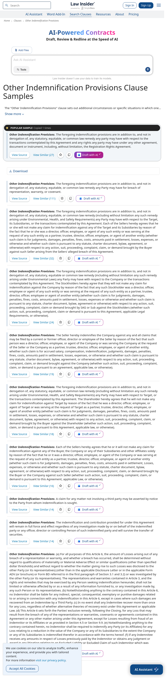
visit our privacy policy (51, 660)
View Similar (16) (43, 486)
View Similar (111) (44, 198)
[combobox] (27, 5)
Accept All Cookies (22, 668)
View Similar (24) (43, 322)
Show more (15, 114)
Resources (103, 14)
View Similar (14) (43, 509)
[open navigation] (158, 5)
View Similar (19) (43, 374)
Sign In (129, 5)
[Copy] (69, 155)
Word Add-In (56, 14)
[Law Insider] (83, 5)
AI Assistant (34, 14)
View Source (19, 155)
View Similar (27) (43, 155)
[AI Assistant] (146, 669)
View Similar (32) (43, 258)
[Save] (61, 155)
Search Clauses (80, 14)
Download (18, 171)
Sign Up (146, 5)
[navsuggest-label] (27, 5)
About (119, 14)
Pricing (134, 14)
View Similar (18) (43, 434)
